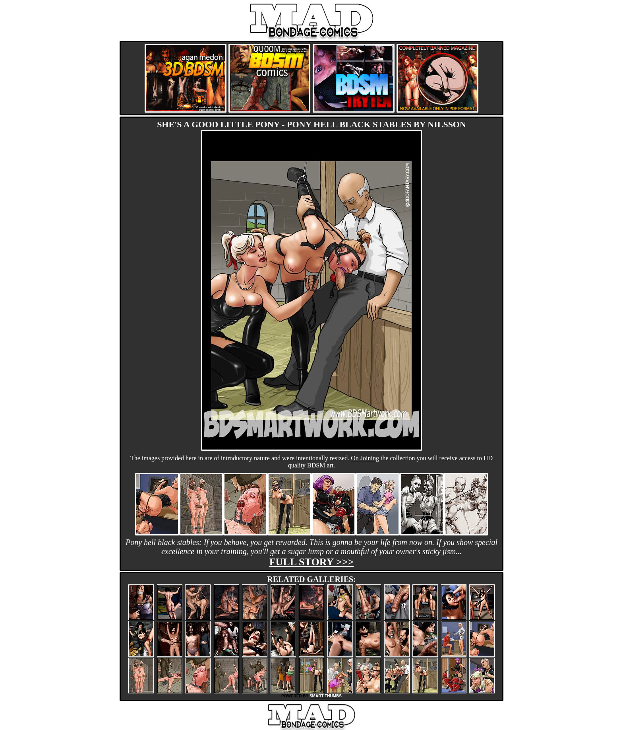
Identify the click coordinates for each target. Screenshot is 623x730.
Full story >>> (311, 562)
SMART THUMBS (326, 696)
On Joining (365, 458)
